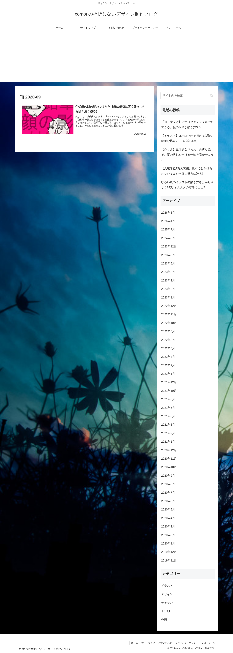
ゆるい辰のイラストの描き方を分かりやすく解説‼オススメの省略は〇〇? (187, 185)
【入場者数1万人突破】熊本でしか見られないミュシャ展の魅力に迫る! (186, 171)
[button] (211, 95)
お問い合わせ (165, 643)
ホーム (134, 643)
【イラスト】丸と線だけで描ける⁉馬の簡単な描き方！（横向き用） (186, 138)
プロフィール (208, 643)
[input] (188, 95)
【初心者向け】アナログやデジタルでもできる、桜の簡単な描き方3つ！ (187, 124)
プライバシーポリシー (186, 643)
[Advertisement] (116, 59)
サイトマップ (148, 643)
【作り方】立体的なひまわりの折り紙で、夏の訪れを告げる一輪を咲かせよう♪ (187, 155)
